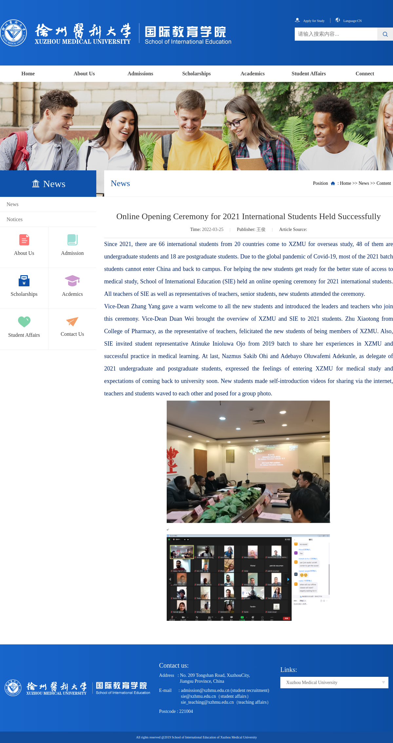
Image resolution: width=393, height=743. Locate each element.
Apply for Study (310, 21)
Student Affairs (309, 73)
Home (28, 73)
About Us (84, 73)
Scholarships (196, 73)
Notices (15, 219)
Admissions (140, 73)
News (12, 204)
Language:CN (348, 21)
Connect (365, 73)
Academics (253, 73)
